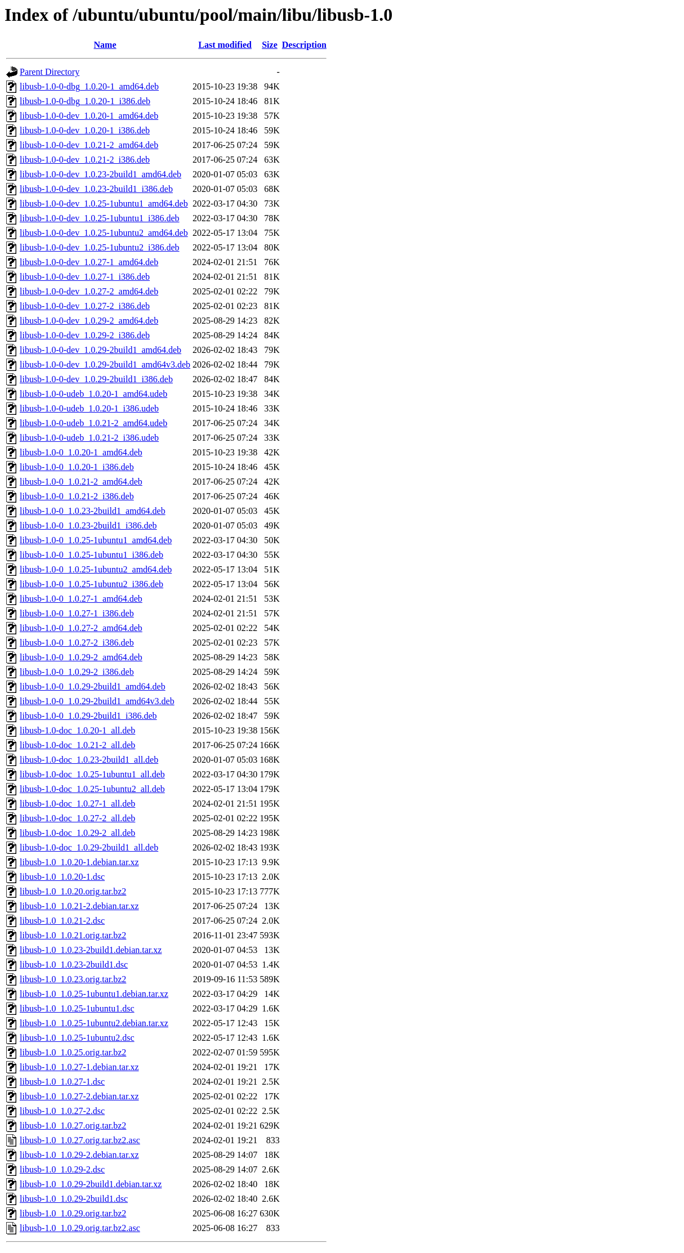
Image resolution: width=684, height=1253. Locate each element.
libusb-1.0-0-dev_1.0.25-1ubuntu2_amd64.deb (104, 233)
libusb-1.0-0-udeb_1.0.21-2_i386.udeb (89, 437)
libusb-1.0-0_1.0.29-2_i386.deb (77, 672)
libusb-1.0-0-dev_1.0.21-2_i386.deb (85, 159)
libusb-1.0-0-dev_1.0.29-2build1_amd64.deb (100, 350)
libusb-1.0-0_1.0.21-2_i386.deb (77, 496)
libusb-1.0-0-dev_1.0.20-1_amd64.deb (89, 115)
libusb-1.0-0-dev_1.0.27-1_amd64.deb (89, 262)
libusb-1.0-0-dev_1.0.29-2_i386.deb (85, 335)
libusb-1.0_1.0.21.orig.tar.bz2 (73, 935)
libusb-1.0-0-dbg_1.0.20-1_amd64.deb (89, 86)
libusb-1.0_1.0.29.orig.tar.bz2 (73, 1213)
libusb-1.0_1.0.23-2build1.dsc (74, 964)
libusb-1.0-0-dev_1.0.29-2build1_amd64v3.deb (105, 364)
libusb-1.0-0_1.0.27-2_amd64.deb (81, 628)
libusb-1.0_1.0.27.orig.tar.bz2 (73, 1125)
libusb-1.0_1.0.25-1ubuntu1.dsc (77, 1008)
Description (304, 45)
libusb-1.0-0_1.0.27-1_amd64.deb (81, 598)
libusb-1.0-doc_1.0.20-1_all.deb (77, 730)
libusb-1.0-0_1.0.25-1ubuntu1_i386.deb (91, 555)
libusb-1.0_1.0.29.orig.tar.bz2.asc (80, 1228)
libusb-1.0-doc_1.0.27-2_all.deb (77, 818)
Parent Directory (49, 72)
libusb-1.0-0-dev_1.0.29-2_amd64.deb (89, 320)
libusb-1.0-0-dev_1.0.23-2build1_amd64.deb (100, 174)
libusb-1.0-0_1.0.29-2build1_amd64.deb (93, 686)
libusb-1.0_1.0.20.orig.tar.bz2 (73, 891)
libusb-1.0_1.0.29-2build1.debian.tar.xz (91, 1184)
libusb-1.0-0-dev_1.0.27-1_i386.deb (85, 276)
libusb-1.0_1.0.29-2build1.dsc (74, 1198)
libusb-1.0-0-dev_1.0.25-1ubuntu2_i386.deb (100, 247)
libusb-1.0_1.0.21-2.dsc (62, 920)
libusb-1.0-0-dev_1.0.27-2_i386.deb (85, 306)
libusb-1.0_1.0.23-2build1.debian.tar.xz (91, 950)
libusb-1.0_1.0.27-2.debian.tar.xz (79, 1096)
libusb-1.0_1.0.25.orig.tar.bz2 (73, 1052)
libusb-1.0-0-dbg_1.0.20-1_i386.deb (85, 101)
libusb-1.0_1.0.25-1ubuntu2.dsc (77, 1037)
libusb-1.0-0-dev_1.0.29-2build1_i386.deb (96, 379)
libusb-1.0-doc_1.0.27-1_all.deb (77, 803)
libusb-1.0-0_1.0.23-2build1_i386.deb (88, 525)
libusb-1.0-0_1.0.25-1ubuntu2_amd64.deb (96, 569)
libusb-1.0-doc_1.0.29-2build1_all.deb (89, 847)
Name (105, 45)
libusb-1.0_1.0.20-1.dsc (62, 876)
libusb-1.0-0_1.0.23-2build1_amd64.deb (93, 511)
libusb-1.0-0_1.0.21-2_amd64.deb (81, 481)
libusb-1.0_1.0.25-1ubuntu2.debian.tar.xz (94, 1023)
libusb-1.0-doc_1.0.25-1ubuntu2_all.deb (92, 789)
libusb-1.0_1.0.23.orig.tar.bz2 (73, 979)
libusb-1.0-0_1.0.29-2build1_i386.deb (88, 716)
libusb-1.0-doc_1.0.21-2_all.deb (77, 745)
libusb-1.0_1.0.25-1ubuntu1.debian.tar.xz (94, 994)
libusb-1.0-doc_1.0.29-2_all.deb (77, 833)
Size (270, 45)
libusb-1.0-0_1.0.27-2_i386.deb (77, 642)
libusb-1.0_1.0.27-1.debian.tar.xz (79, 1067)
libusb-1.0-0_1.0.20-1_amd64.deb (81, 452)
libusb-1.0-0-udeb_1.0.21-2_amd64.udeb (93, 423)
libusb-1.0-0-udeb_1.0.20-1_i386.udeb (89, 408)
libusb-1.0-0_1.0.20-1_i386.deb (77, 467)
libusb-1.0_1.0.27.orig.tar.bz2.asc (80, 1140)
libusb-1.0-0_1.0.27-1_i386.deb (77, 613)
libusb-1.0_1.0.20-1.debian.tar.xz (79, 862)
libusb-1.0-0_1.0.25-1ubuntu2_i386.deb (91, 584)
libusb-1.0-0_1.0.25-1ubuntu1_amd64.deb (96, 540)
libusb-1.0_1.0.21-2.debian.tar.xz (79, 906)
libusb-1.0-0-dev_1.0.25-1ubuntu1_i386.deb (100, 218)
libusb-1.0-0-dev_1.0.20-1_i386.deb (85, 130)
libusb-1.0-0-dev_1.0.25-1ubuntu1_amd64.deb (104, 203)
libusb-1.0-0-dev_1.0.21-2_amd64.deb (89, 145)
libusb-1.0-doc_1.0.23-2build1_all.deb (89, 759)
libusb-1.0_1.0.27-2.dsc (62, 1111)
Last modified (225, 45)
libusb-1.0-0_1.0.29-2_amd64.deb (81, 657)
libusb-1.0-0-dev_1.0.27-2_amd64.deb (89, 291)
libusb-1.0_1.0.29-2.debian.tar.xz (79, 1155)
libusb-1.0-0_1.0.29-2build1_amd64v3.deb (97, 701)
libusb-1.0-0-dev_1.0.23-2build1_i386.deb (96, 189)
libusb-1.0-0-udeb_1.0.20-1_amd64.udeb (93, 394)
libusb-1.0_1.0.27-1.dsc (62, 1081)
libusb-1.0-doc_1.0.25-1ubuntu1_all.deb (92, 774)
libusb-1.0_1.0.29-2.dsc (62, 1169)
